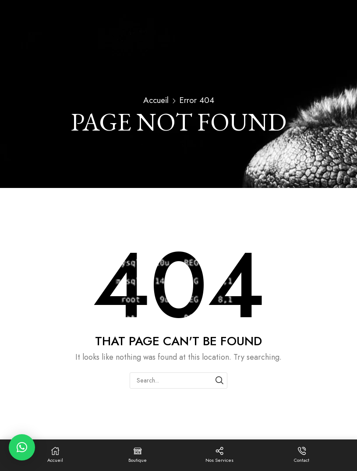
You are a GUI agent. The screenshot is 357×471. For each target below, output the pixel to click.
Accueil (156, 100)
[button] (22, 447)
